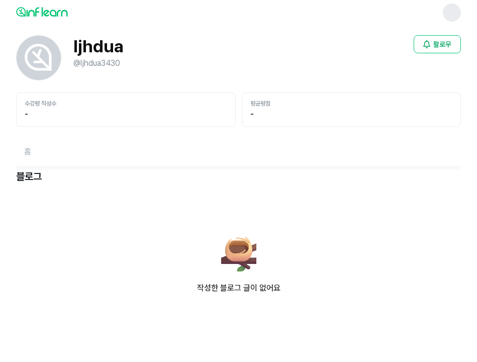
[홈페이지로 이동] (27, 152)
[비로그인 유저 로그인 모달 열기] (437, 44)
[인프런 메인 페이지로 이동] (66, 11)
